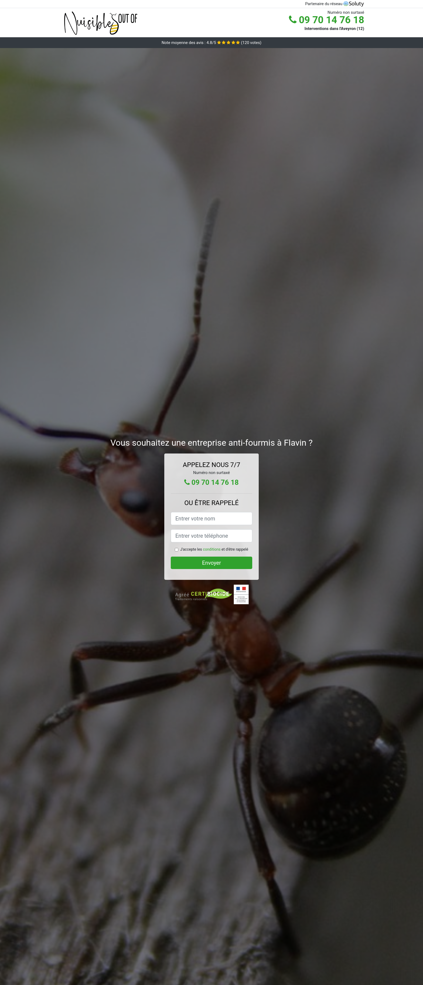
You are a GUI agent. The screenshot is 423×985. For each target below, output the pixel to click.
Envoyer (211, 563)
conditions (211, 549)
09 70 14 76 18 (326, 20)
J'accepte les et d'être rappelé (214, 549)
